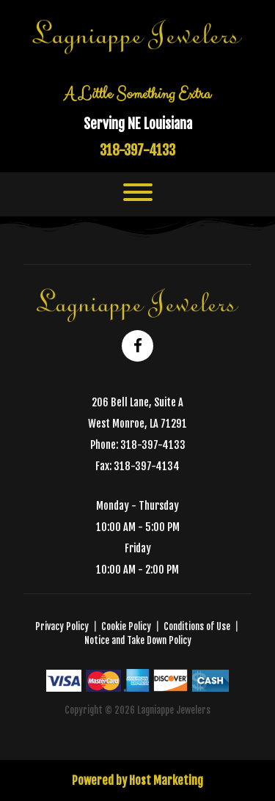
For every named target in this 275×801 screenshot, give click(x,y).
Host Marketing (166, 780)
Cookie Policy (126, 626)
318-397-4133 (137, 150)
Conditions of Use (197, 626)
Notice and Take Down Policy (137, 640)
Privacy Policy (62, 626)
